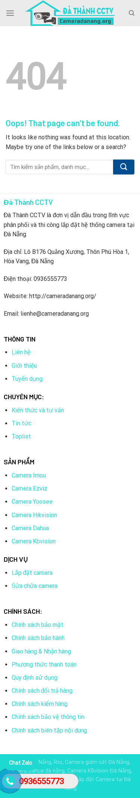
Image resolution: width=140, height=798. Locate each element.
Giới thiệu (24, 365)
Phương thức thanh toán (44, 664)
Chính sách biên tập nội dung (49, 730)
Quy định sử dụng (35, 677)
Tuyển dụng (27, 378)
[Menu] (10, 13)
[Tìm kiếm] (131, 13)
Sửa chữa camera (34, 585)
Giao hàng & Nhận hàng (41, 651)
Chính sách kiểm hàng (40, 703)
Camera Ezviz (29, 488)
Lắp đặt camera (32, 572)
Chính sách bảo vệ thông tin (48, 716)
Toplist (21, 436)
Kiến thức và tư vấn (38, 410)
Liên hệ (21, 352)
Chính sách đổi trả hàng (42, 690)
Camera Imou (29, 475)
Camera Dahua (30, 528)
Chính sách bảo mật (37, 624)
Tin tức (21, 423)
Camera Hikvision (34, 515)
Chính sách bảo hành (38, 637)
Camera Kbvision (34, 541)
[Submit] (123, 167)
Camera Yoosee (32, 501)
